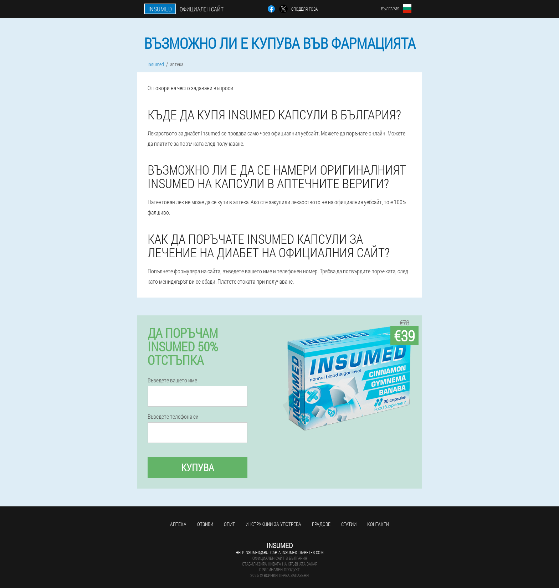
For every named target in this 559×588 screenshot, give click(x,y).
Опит (229, 524)
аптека (178, 524)
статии (349, 524)
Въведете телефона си (173, 416)
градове (321, 524)
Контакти (378, 524)
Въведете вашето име (172, 380)
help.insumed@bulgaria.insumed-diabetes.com (279, 552)
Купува (197, 467)
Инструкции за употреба (273, 524)
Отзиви (205, 524)
